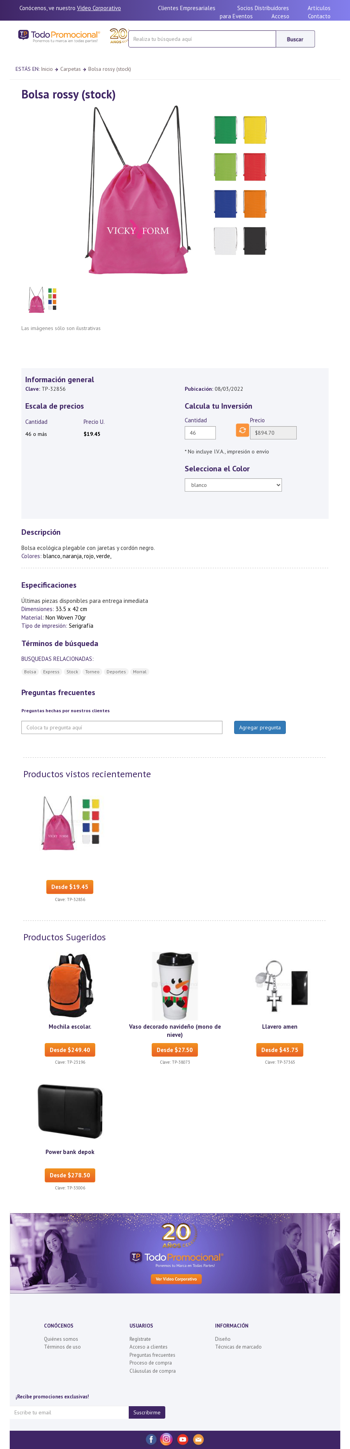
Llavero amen (280, 1026)
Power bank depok (70, 1152)
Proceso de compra (151, 1362)
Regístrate (140, 1339)
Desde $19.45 (69, 886)
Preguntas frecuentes (152, 1355)
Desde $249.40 (70, 1050)
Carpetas (70, 68)
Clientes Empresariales (186, 8)
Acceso (280, 16)
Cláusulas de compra (153, 1371)
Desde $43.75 (279, 1050)
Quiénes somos (61, 1339)
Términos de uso (62, 1347)
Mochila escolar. (70, 1026)
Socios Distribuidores (263, 8)
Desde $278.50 (70, 1175)
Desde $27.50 (175, 1050)
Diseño (223, 1339)
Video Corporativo (99, 8)
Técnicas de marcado (238, 1347)
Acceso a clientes (149, 1347)
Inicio (47, 68)
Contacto (319, 16)
